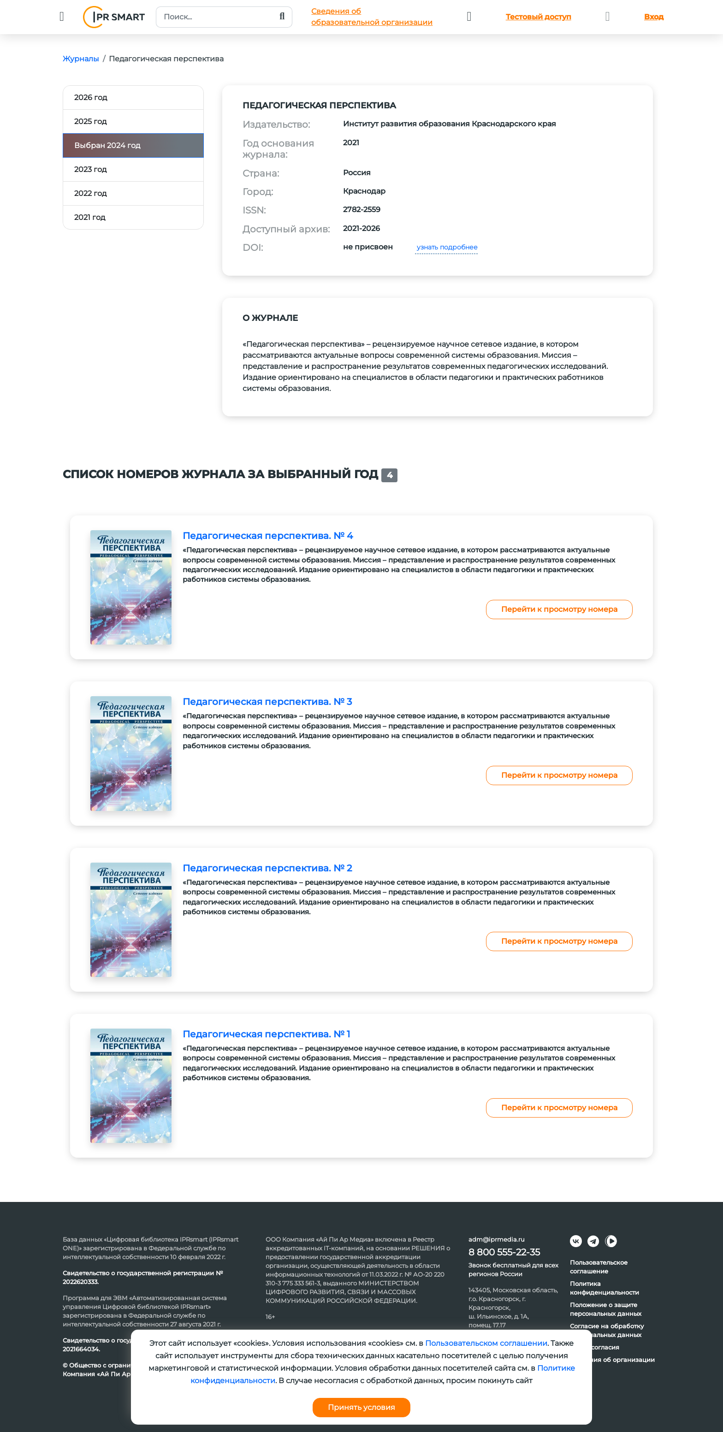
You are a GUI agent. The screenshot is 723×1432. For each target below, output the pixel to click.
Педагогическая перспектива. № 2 (267, 868)
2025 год (90, 121)
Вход (654, 16)
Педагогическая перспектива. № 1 (266, 1034)
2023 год (90, 169)
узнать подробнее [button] (446, 247)
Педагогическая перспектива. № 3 (267, 701)
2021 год (89, 217)
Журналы (81, 58)
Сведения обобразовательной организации (372, 17)
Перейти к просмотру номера (559, 609)
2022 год (90, 193)
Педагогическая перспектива (166, 58)
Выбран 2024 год (107, 145)
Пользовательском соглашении (486, 1343)
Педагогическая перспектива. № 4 (268, 535)
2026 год (90, 97)
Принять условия (361, 1407)
